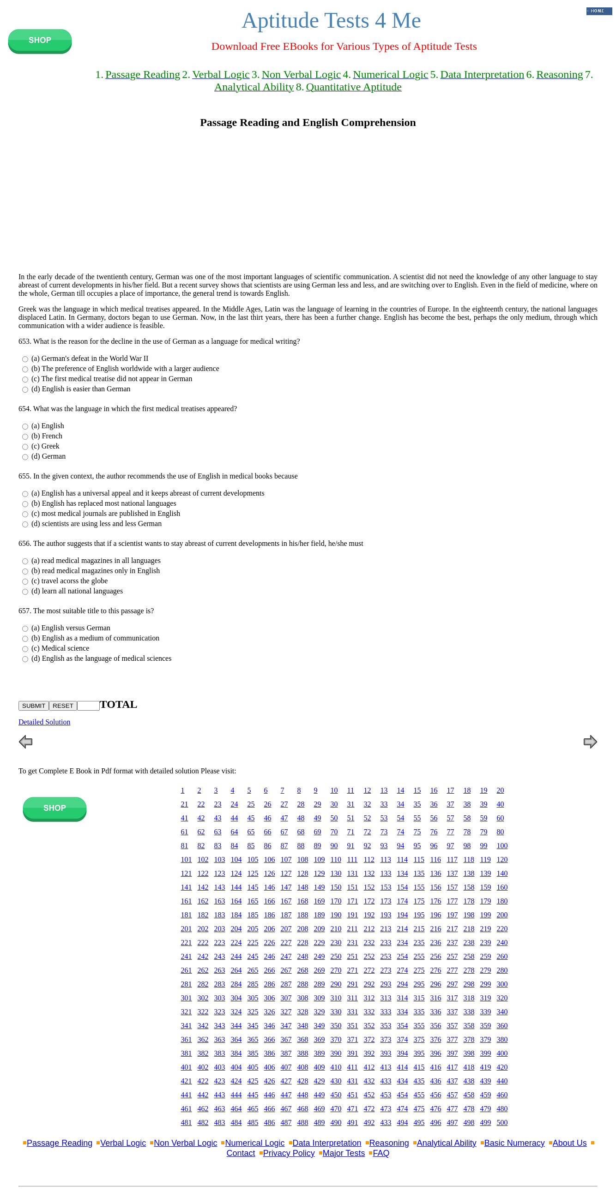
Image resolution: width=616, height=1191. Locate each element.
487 (286, 1122)
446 (269, 1095)
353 (386, 1025)
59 (484, 818)
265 (253, 970)
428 (302, 1081)
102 (203, 859)
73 (384, 832)
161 (186, 901)
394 (402, 1053)
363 (219, 1039)
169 (319, 901)
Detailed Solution (44, 722)
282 (203, 984)
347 (286, 1025)
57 (450, 818)
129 (319, 873)
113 (385, 859)
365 (253, 1039)
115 (419, 859)
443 (219, 1095)
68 (301, 832)
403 (219, 1067)
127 (286, 873)
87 (284, 846)
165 (253, 901)
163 (219, 901)
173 (386, 901)
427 (286, 1081)
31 (351, 804)
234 (402, 942)
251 (352, 956)
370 (336, 1039)
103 (219, 859)
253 (386, 956)
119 (485, 859)
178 (469, 901)
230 (336, 942)
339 (485, 1012)
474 (402, 1109)
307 (286, 998)
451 (352, 1095)
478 (469, 1109)
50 (334, 818)
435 (419, 1081)
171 (352, 901)
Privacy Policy (289, 1153)
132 (369, 873)
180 (502, 901)
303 (219, 998)
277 (452, 970)
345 (253, 1025)
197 (452, 915)
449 (319, 1095)
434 (402, 1081)
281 (186, 984)
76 (434, 832)
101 (186, 859)
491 (352, 1122)
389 (319, 1053)
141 (186, 887)
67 (284, 832)
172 (369, 901)
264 (236, 970)
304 (236, 998)
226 (269, 942)
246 (269, 956)
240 (502, 942)
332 (369, 1012)
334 (402, 1012)
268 (302, 970)
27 (284, 804)
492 (369, 1122)
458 (469, 1095)
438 (469, 1081)
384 (236, 1053)
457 (452, 1095)
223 (219, 942)
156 (435, 887)
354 (402, 1025)
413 (386, 1067)
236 (435, 942)
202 (203, 929)
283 (219, 984)
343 (219, 1025)
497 (452, 1122)
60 (500, 818)
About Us (570, 1143)
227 (286, 942)
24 (234, 804)
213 (386, 929)
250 (336, 956)
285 (253, 984)
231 (352, 942)
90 (334, 846)
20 (500, 790)
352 (369, 1025)
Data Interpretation (327, 1143)
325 (253, 1012)
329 (319, 1012)
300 (502, 984)
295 (419, 984)
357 (452, 1025)
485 (253, 1122)
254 (402, 956)
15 (417, 790)
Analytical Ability (447, 1143)
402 (203, 1067)
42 (201, 818)
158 (469, 887)
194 (402, 915)
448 (302, 1095)
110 (336, 859)
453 (386, 1095)
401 (186, 1067)
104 (236, 859)
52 (367, 818)
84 (234, 846)
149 (319, 887)
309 (319, 998)
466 (269, 1109)
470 (336, 1109)
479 (485, 1109)
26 (268, 804)
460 (502, 1095)
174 (402, 901)
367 (286, 1039)
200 (502, 915)
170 (336, 901)
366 (269, 1039)
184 (236, 915)
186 (269, 915)
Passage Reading (59, 1143)
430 (336, 1081)
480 (502, 1109)
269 (319, 970)
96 (434, 846)
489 (319, 1122)
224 (236, 942)
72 (367, 832)
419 (485, 1067)
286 (269, 984)
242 (203, 956)
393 (386, 1053)
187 (286, 915)
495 (419, 1122)
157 (452, 887)
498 (469, 1122)
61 (184, 832)
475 (419, 1109)
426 (269, 1081)
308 (302, 998)
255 (419, 956)
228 (302, 942)
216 (435, 929)
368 (302, 1039)
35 (417, 804)
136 (435, 873)
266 (269, 970)
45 (251, 818)
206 (269, 929)
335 (419, 1012)
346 (269, 1025)
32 (367, 804)
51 (351, 818)
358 (469, 1025)
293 (386, 984)
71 (351, 832)
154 (402, 887)
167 (286, 901)
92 (367, 846)
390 (336, 1053)
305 (253, 998)
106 (269, 859)
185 (253, 915)
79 (484, 832)
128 (302, 873)
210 (336, 929)
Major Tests (344, 1153)
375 (419, 1039)
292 (369, 984)
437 (452, 1081)
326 (269, 1012)
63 (218, 832)
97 (450, 846)
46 (268, 818)
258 (469, 956)
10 (334, 790)
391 (352, 1053)
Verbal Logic (123, 1143)
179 (485, 901)
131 (352, 873)
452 (369, 1095)
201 (186, 929)
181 (186, 915)
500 (502, 1122)
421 (186, 1081)
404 (236, 1067)
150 (336, 887)
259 (485, 956)
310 (336, 998)
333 (386, 1012)
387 (286, 1053)
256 (435, 956)
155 (419, 887)
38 (467, 804)
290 (336, 984)
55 (417, 818)
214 (402, 929)
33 (384, 804)
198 (469, 915)
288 (302, 984)
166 (269, 901)
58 (467, 818)
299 (485, 984)
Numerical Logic (254, 1143)
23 (218, 804)
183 (219, 915)
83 (218, 846)
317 (452, 998)
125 (253, 873)
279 (485, 970)
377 (452, 1039)
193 (386, 915)
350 (336, 1025)
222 (203, 942)
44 (234, 818)
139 (485, 873)
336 (435, 1012)
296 (435, 984)
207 (286, 929)
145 (253, 887)
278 (469, 970)
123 (219, 873)
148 (302, 887)
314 (402, 998)
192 (369, 915)
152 (369, 887)
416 (435, 1067)
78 (467, 832)
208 (302, 929)
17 (450, 790)
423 (219, 1081)
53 (384, 818)
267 (286, 970)
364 (236, 1039)
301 (186, 998)
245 (253, 956)
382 (203, 1053)
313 (386, 998)
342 (203, 1025)
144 (236, 887)
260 (502, 956)
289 (319, 984)
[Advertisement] (308, 200)
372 (369, 1039)
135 (419, 873)
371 (352, 1039)
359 (485, 1025)
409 (319, 1067)
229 (319, 942)
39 (484, 804)
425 (253, 1081)
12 (367, 790)
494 (402, 1122)
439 (485, 1081)
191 (352, 915)
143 (219, 887)
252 (369, 956)
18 (467, 790)
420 (502, 1067)
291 (352, 984)
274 (402, 970)
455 (419, 1095)
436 (435, 1081)
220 (502, 929)
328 (302, 1012)
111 (352, 859)
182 (203, 915)
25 (251, 804)
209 (319, 929)
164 (236, 901)
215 (419, 929)
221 (186, 942)
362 (203, 1039)
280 (502, 970)
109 (319, 859)
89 (317, 846)
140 (502, 873)
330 (336, 1012)
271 (352, 970)
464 (236, 1109)
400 (502, 1053)
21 (184, 804)
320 (502, 998)
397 (452, 1053)
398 (469, 1053)
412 (369, 1067)
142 (203, 887)
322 (203, 1012)
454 (402, 1095)
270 (336, 970)
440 (502, 1081)
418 (469, 1067)
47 (284, 818)
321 (186, 1012)
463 (219, 1109)
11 (350, 790)
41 (184, 818)
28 (301, 804)
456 (435, 1095)
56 (434, 818)
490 (336, 1122)
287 (286, 984)
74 (401, 832)
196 (435, 915)
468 (302, 1109)
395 (419, 1053)
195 (419, 915)
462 (203, 1109)
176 (435, 901)
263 (219, 970)
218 (469, 929)
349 (319, 1025)
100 (502, 846)
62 (201, 832)
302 (203, 998)
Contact (241, 1153)
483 (219, 1122)
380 (502, 1039)
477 (452, 1109)
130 (336, 873)
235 (419, 942)
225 (253, 942)
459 (485, 1095)
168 (302, 901)
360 (502, 1025)
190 (336, 915)
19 (484, 790)
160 (502, 887)
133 (386, 873)
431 (352, 1081)
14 (401, 790)
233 (386, 942)
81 (184, 846)
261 (186, 970)
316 (435, 998)
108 (302, 859)
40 (500, 804)
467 (286, 1109)
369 (319, 1039)
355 (419, 1025)
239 (485, 942)
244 (236, 956)
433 (386, 1081)
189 (319, 915)
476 (435, 1109)
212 (369, 929)
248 (302, 956)
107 (286, 859)
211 (352, 929)
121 (186, 873)
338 (469, 1012)
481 (186, 1122)
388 (302, 1053)
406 (269, 1067)
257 (452, 956)
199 (485, 915)
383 (219, 1053)
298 (469, 984)
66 (268, 832)
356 (435, 1025)
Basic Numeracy (514, 1143)
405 (253, 1067)
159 (485, 887)
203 (219, 929)
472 (369, 1109)
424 (236, 1081)
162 (203, 901)
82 (201, 846)
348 (302, 1025)
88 (301, 846)
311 (352, 998)
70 (334, 832)
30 (334, 804)
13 (384, 790)
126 (269, 873)
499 (485, 1122)
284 (236, 984)
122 (203, 873)
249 (319, 956)
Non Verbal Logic (185, 1143)
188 (302, 915)
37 (450, 804)
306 (269, 998)
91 (351, 846)
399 (485, 1053)
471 (352, 1109)
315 (419, 998)
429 (319, 1081)
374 (402, 1039)
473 (386, 1109)
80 (500, 832)
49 (317, 818)
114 (402, 859)
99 (484, 846)
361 (186, 1039)
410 (336, 1067)
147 (286, 887)
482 (203, 1122)
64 (234, 832)
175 (419, 901)
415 (419, 1067)
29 (317, 804)
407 (286, 1067)
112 (369, 859)
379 (485, 1039)
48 (301, 818)
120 (502, 859)
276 (435, 970)
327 (286, 1012)
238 (469, 942)
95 (417, 846)
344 (236, 1025)
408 (302, 1067)
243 (219, 956)
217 (452, 929)
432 (369, 1081)
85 (251, 846)
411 (352, 1067)
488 (302, 1122)
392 (369, 1053)
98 (467, 846)
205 (253, 929)
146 (269, 887)
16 (434, 790)
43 (218, 818)
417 (452, 1067)
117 (452, 859)
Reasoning (389, 1143)
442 (203, 1095)
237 (452, 942)
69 (317, 832)
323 (219, 1012)
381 (186, 1053)
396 (435, 1053)
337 (452, 1012)
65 (251, 832)
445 (253, 1095)
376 (435, 1039)
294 (402, 984)
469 (319, 1109)
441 (186, 1095)
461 (186, 1109)
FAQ (381, 1153)
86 (268, 846)
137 (452, 873)
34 (401, 804)
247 (286, 956)
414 (402, 1067)
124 (236, 873)
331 (352, 1012)
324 (236, 1012)
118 (469, 859)
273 (386, 970)
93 (384, 846)
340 (502, 1012)
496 (435, 1122)
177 (452, 901)
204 (236, 929)
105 (253, 859)
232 (369, 942)
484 (236, 1122)
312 (369, 998)
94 (401, 846)
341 (186, 1025)
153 (386, 887)
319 (485, 998)
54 (401, 818)
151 (352, 887)
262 (203, 970)
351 (352, 1025)
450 (336, 1095)
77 (450, 832)
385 (253, 1053)
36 (434, 804)
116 (435, 859)
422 (203, 1081)
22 (201, 804)
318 (469, 998)
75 (417, 832)
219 (485, 929)
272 (369, 970)
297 (452, 984)
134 (402, 873)
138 (469, 873)
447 (286, 1095)
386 (269, 1053)
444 (236, 1095)
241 (186, 956)
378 (469, 1039)
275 (419, 970)
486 (269, 1122)
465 (253, 1109)
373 (386, 1039)
